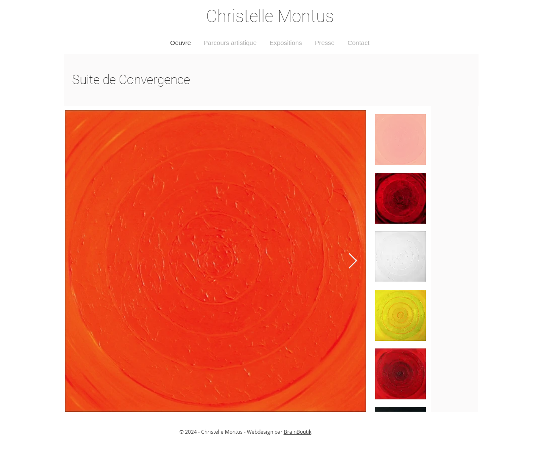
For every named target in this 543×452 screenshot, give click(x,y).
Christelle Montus (270, 16)
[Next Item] (353, 261)
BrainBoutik (297, 431)
